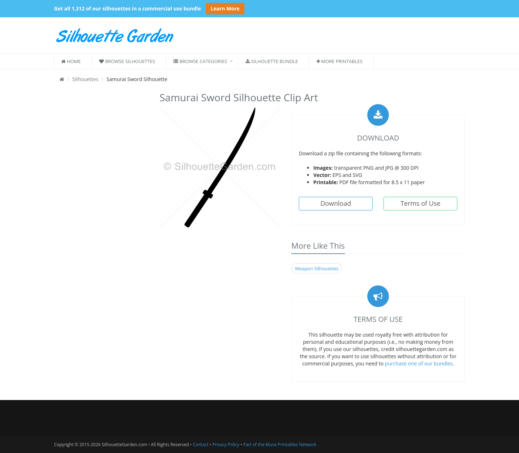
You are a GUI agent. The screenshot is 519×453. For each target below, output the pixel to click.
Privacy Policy (225, 444)
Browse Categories (200, 61)
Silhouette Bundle (271, 61)
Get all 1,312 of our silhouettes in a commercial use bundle (127, 8)
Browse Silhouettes (127, 61)
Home (71, 61)
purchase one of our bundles (419, 363)
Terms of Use (420, 203)
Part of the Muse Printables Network (279, 444)
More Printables (339, 61)
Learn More (224, 8)
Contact (200, 444)
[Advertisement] (101, 197)
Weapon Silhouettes (316, 268)
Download (335, 203)
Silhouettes (85, 79)
